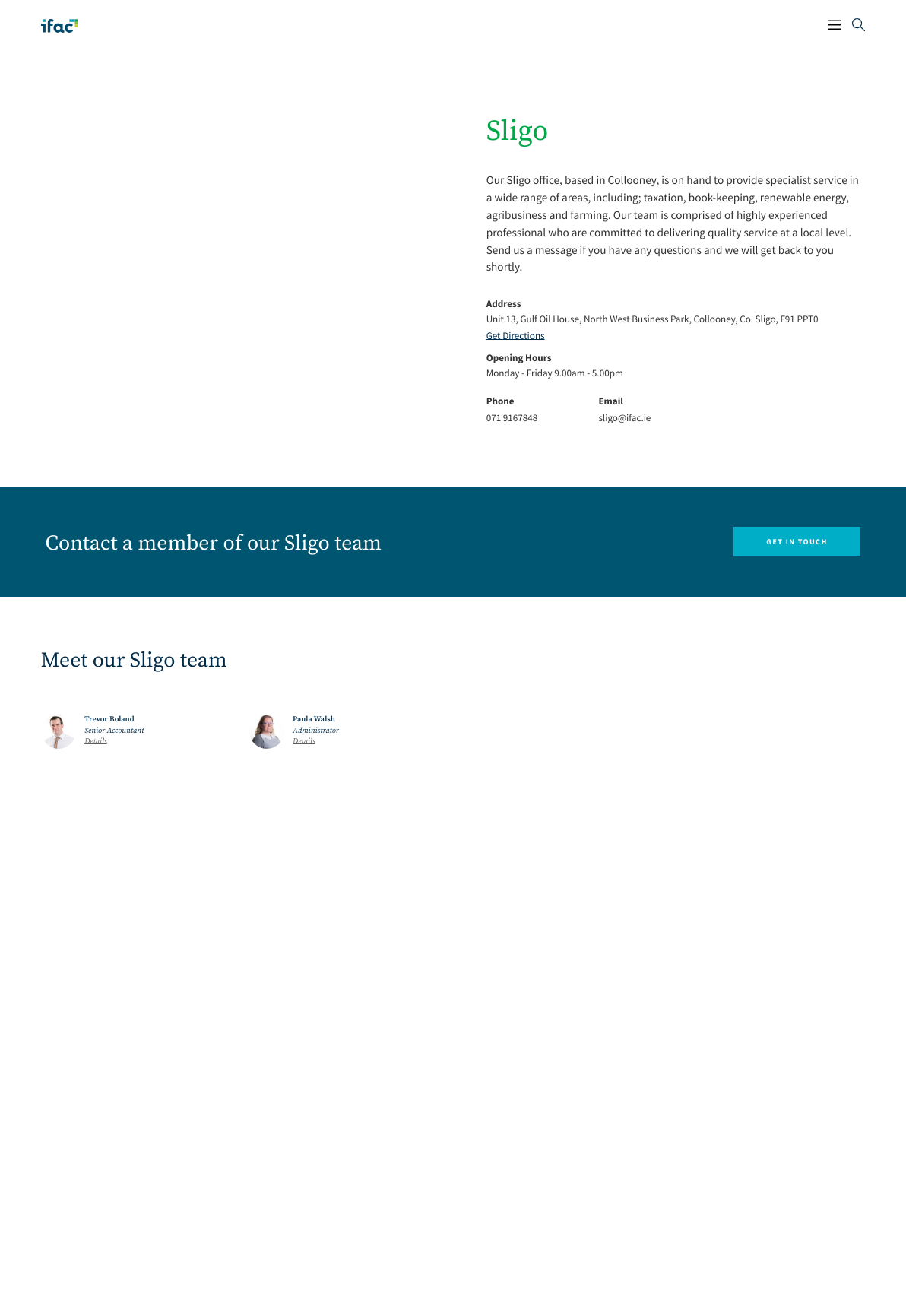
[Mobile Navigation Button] (834, 25)
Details (95, 742)
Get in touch (796, 542)
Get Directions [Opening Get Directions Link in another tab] (515, 335)
